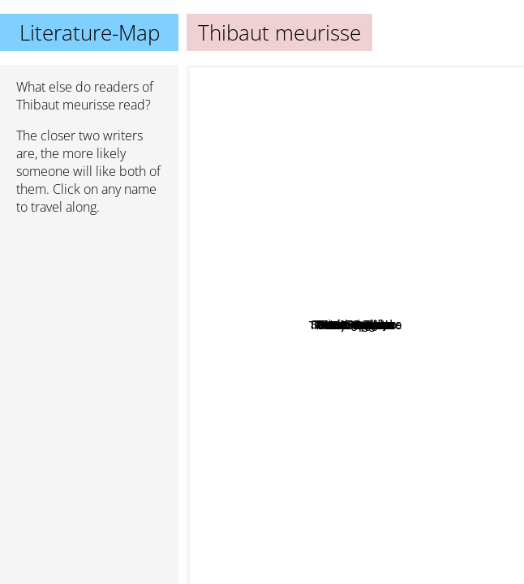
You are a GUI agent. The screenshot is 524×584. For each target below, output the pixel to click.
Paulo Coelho (244, 549)
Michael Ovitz (330, 329)
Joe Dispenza (401, 487)
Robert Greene (243, 192)
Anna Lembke (437, 391)
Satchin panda (429, 442)
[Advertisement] (89, 314)
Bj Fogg (373, 411)
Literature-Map (89, 32)
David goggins (309, 90)
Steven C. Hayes (375, 348)
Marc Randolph (335, 299)
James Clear (408, 127)
